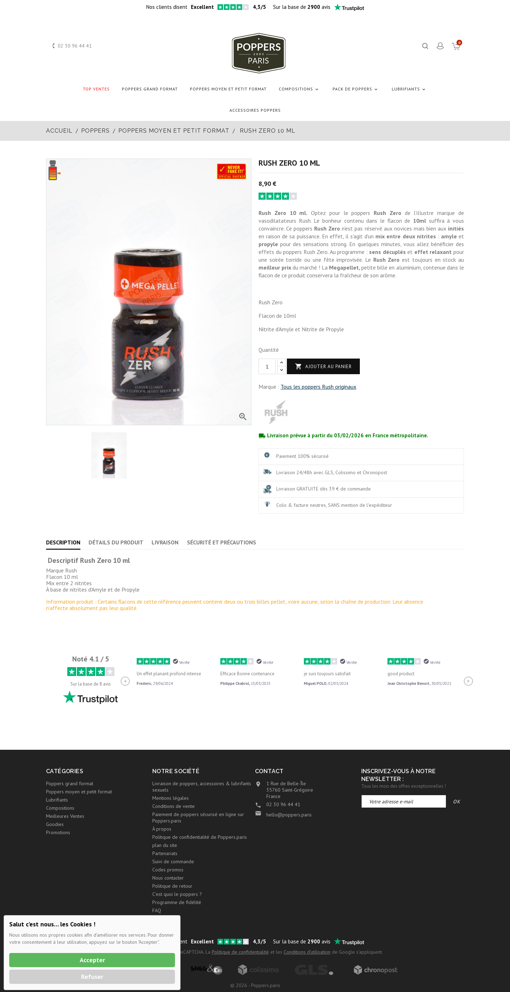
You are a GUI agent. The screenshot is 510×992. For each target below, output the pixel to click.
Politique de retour (172, 886)
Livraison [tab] (165, 542)
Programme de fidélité (176, 902)
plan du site (164, 845)
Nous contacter (168, 878)
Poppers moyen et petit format (228, 89)
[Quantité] (267, 366)
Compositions (300, 89)
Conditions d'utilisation (307, 952)
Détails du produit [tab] (116, 542)
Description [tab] (63, 542)
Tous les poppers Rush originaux (318, 386)
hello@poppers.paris (289, 814)
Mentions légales (170, 798)
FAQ (156, 910)
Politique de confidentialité (240, 952)
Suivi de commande (173, 861)
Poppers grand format (150, 89)
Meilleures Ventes (65, 816)
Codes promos (167, 869)
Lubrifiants (409, 89)
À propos (161, 829)
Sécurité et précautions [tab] (221, 542)
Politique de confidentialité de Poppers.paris (199, 837)
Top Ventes (96, 89)
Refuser (92, 976)
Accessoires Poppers (255, 110)
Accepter (92, 960)
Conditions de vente (173, 806)
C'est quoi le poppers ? (177, 894)
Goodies (55, 824)
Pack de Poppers (356, 89)
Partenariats (164, 853)
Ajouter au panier (323, 366)
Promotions (58, 832)
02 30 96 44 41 (75, 46)
